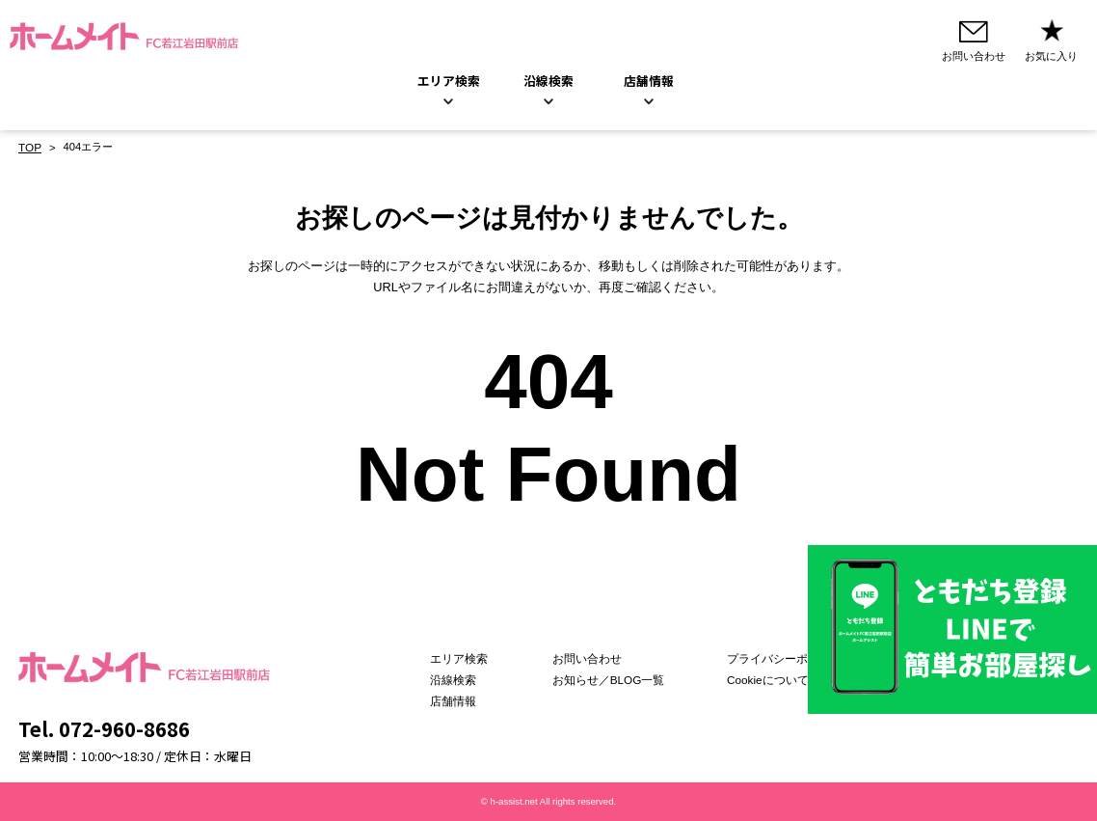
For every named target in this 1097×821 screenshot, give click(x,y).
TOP (29, 147)
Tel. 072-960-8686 (104, 728)
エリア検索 (448, 81)
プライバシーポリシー (777, 660)
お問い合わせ (595, 660)
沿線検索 (548, 81)
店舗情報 (472, 701)
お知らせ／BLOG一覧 (615, 680)
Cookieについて (762, 680)
